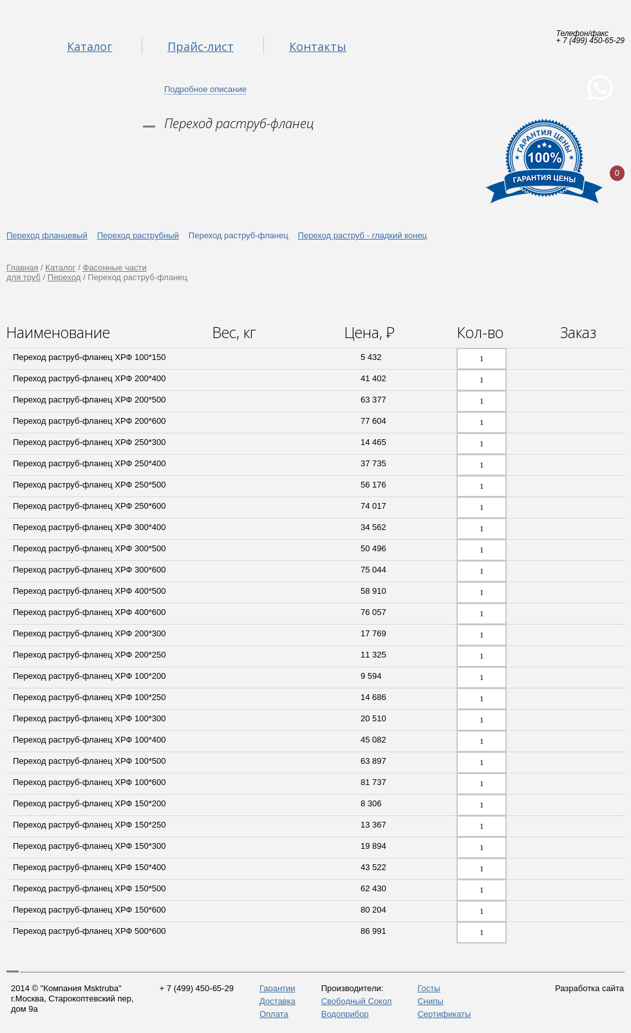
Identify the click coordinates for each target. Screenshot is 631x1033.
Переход (64, 277)
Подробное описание (205, 89)
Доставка (277, 1001)
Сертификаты (444, 1014)
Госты (428, 988)
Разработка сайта (589, 988)
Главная (22, 267)
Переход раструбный (138, 235)
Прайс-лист (200, 46)
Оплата (273, 1014)
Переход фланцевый (47, 235)
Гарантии (277, 988)
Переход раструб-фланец (238, 235)
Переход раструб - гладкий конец (362, 235)
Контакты (317, 46)
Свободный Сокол (356, 1001)
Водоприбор (345, 1014)
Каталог (89, 46)
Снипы (430, 1001)
